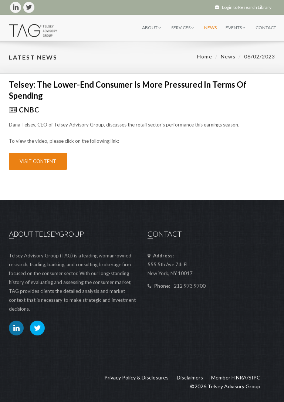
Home (204, 56)
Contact (266, 27)
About (151, 27)
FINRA (239, 377)
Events (236, 27)
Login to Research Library (243, 7)
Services (182, 27)
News (210, 27)
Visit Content (38, 161)
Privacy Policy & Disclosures (136, 377)
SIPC (254, 377)
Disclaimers (190, 377)
